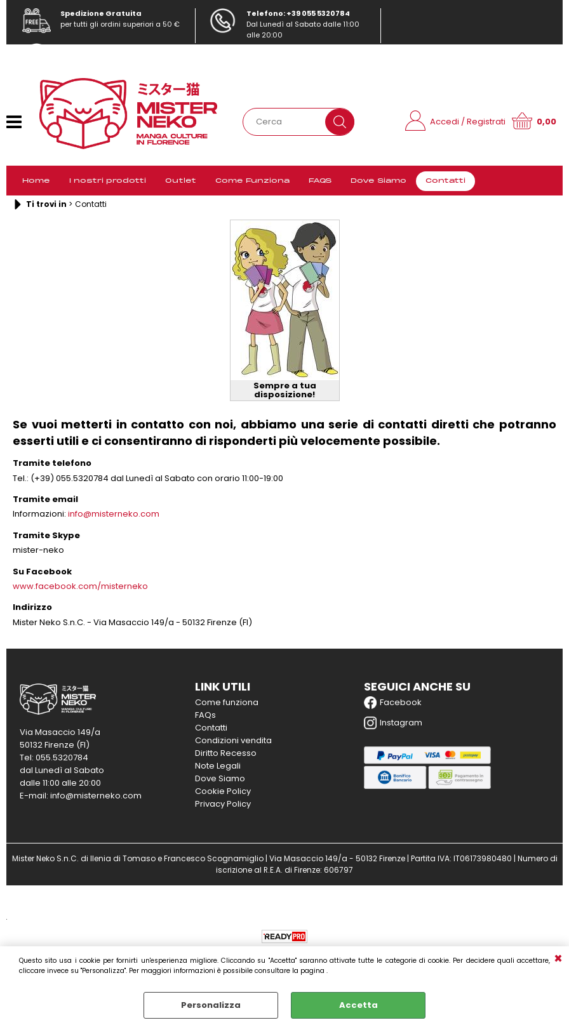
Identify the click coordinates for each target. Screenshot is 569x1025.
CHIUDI (558, 959)
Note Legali (218, 766)
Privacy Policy (223, 804)
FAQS (320, 181)
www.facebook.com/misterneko (80, 586)
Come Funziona (252, 181)
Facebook (393, 702)
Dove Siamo (378, 181)
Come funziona (226, 702)
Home (36, 181)
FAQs (205, 715)
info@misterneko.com (99, 59)
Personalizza (211, 1005)
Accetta (358, 1005)
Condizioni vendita (233, 740)
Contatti (445, 181)
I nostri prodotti (107, 181)
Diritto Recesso (226, 753)
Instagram (393, 723)
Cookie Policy (223, 791)
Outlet (180, 181)
